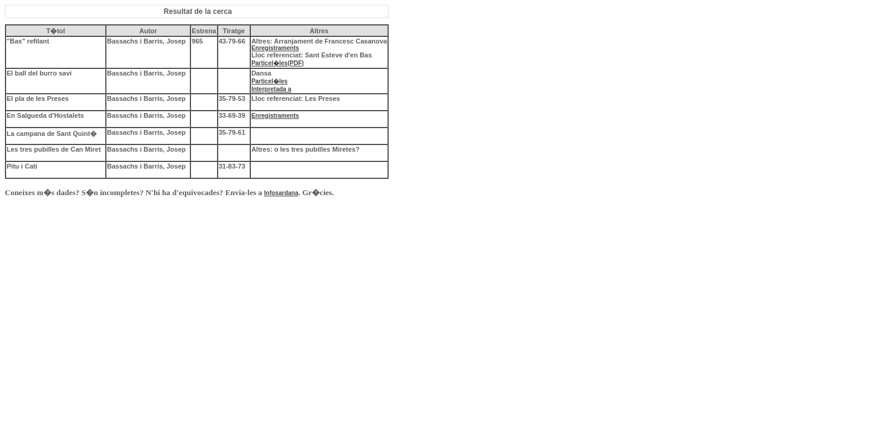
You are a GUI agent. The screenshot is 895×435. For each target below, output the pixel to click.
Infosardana (281, 193)
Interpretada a (271, 89)
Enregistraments (275, 48)
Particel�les (269, 81)
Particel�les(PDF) (277, 63)
